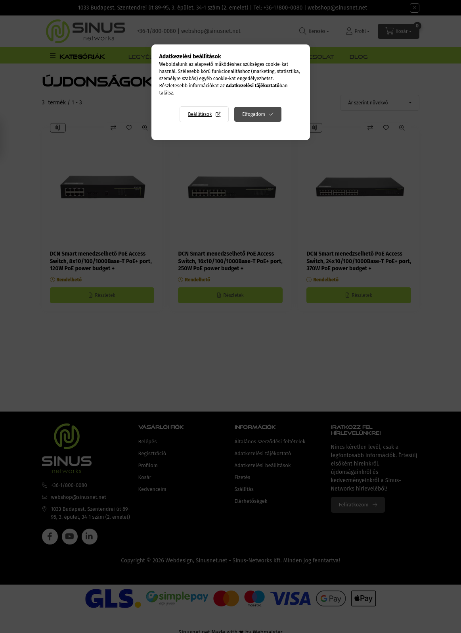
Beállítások (200, 114)
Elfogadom (253, 114)
